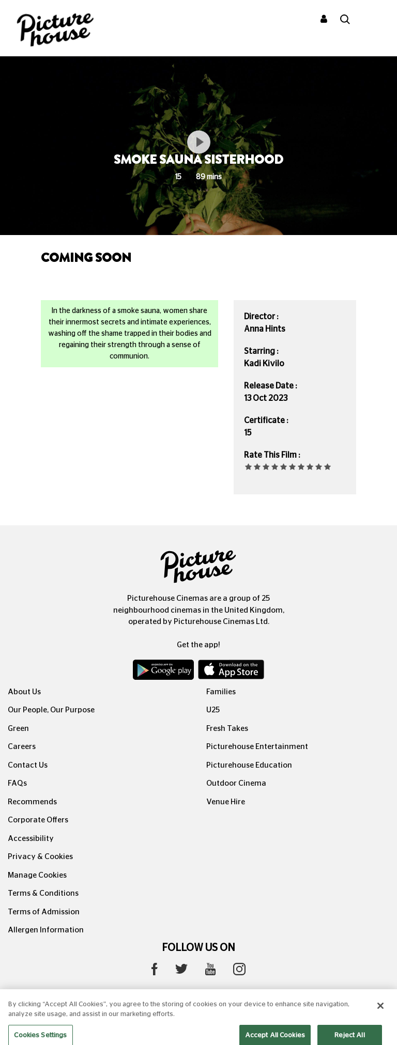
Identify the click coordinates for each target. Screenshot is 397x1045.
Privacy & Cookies (40, 857)
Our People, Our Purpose (51, 710)
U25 (213, 710)
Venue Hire (225, 802)
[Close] (380, 1014)
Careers (22, 747)
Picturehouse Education (249, 765)
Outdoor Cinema (236, 783)
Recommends (32, 802)
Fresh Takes (227, 728)
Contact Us (28, 765)
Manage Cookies (37, 875)
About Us (24, 692)
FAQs (17, 783)
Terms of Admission (44, 912)
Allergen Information (46, 930)
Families (221, 692)
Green (18, 728)
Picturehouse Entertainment (257, 747)
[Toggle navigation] (375, 20)
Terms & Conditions (43, 893)
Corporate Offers (38, 820)
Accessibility (31, 839)
